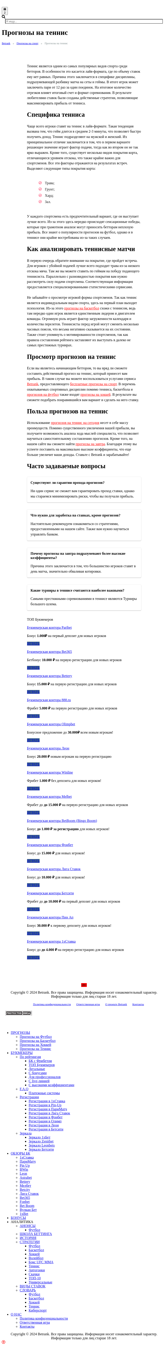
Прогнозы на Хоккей (35, 1045)
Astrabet (26, 1177)
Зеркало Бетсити (41, 1149)
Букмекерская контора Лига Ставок (54, 869)
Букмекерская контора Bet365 (49, 652)
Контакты (138, 1004)
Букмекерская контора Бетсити (50, 893)
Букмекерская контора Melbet (49, 796)
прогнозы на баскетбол (81, 308)
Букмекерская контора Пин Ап (50, 917)
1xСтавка (27, 1157)
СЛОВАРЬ (28, 1290)
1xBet (24, 1214)
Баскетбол (36, 1250)
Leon (23, 1173)
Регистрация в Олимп (45, 1121)
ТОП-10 (35, 1278)
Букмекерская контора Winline (50, 772)
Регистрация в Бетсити (46, 1129)
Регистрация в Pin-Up (45, 1105)
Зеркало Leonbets (42, 1145)
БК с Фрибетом (40, 1061)
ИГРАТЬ (33, 643)
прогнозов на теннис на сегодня (75, 423)
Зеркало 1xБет (39, 1137)
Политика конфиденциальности (52, 1004)
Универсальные (40, 1282)
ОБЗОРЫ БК (20, 1153)
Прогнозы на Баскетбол (37, 1041)
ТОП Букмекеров (42, 1065)
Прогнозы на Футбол (36, 1037)
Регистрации (29, 1097)
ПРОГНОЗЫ (20, 1033)
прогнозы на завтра (90, 444)
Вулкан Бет (28, 1210)
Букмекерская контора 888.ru (49, 700)
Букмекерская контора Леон (48, 748)
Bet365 (25, 1198)
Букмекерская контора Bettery (49, 676)
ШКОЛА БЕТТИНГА (36, 1234)
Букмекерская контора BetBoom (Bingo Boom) (62, 821)
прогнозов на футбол (43, 394)
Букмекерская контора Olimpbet (51, 724)
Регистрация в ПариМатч (48, 1109)
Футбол (34, 1230)
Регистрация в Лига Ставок (49, 1113)
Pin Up (25, 1165)
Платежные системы (44, 1093)
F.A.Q (24, 1089)
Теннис (34, 1266)
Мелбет (25, 1185)
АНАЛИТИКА (22, 1222)
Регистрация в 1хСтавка (47, 1101)
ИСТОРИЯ (28, 1238)
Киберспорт (38, 1310)
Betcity (25, 1190)
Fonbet (25, 1202)
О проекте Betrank (116, 1004)
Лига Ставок (29, 1194)
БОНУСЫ (18, 1218)
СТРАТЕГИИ (30, 1242)
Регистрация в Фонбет (46, 1117)
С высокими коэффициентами (51, 1085)
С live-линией (39, 1081)
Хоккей (34, 1254)
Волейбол (36, 1258)
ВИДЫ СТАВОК (32, 1286)
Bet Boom (27, 1206)
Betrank (32, 384)
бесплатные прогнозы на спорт (93, 384)
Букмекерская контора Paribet (49, 627)
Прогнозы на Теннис (35, 1049)
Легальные (37, 1069)
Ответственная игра (88, 1004)
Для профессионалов (45, 1077)
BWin (24, 1169)
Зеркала (26, 1133)
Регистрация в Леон (44, 1125)
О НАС (16, 1314)
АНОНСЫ (28, 1226)
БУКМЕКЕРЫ (22, 1053)
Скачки (34, 1274)
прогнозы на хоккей (96, 394)
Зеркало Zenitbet (41, 1141)
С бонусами (38, 1073)
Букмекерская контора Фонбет (50, 845)
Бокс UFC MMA (41, 1262)
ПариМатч (28, 1161)
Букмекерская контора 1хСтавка (51, 941)
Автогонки (37, 1270)
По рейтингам (30, 1057)
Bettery (25, 1181)
